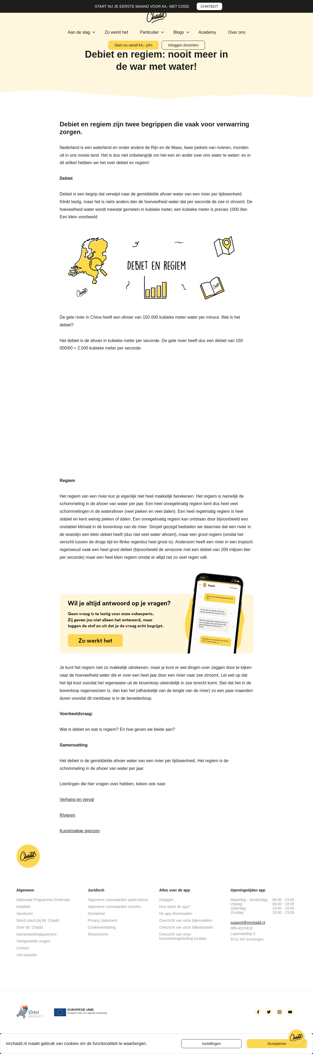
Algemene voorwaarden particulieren (118, 900)
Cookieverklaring (102, 927)
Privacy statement (102, 920)
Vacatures (25, 913)
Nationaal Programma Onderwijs (43, 900)
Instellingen (211, 1044)
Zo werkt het (117, 32)
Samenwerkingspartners (37, 934)
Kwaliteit (23, 906)
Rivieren (67, 815)
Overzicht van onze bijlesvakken (185, 920)
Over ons (236, 32)
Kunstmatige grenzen (80, 831)
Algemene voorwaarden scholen (114, 906)
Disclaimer (96, 913)
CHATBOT (209, 6)
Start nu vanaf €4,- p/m (133, 45)
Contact (23, 948)
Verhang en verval (77, 799)
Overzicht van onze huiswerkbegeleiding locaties (183, 936)
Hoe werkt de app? (175, 906)
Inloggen (166, 900)
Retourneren (98, 934)
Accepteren (276, 1044)
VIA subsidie (27, 955)
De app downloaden (175, 913)
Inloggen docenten (183, 45)
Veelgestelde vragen (33, 941)
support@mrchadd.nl (247, 922)
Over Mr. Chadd (30, 927)
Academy (208, 32)
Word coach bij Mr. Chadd (38, 920)
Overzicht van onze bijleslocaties (186, 927)
